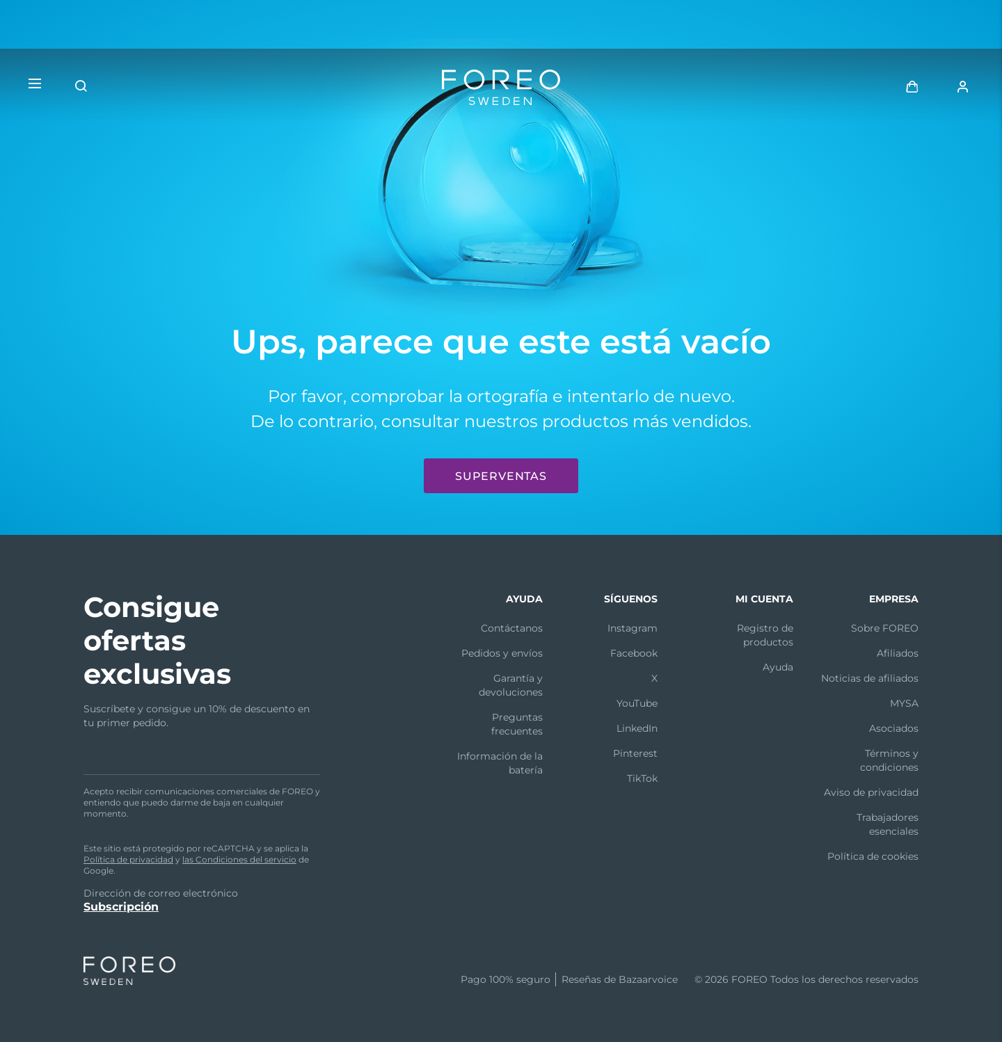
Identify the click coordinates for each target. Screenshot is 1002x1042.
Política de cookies (872, 856)
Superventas (501, 476)
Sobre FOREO (884, 628)
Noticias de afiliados (869, 678)
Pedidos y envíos (502, 653)
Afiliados (897, 653)
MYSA (904, 703)
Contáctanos (512, 628)
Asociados (893, 728)
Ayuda (778, 667)
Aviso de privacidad (871, 792)
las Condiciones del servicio (239, 859)
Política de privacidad (128, 859)
